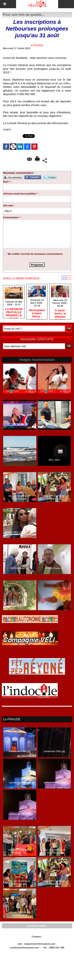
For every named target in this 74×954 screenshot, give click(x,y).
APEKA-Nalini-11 (19, 568)
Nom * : (7, 181)
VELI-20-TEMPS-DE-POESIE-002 (19, 851)
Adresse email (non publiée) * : (21, 193)
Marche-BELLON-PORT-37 (19, 532)
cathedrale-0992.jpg (54, 751)
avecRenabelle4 (19, 423)
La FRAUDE (12, 719)
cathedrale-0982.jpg (19, 813)
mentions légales (37, 925)
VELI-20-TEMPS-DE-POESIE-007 (54, 851)
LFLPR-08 (54, 387)
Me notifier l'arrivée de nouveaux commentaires (35, 254)
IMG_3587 (54, 459)
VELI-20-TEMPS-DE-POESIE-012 (19, 914)
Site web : (9, 205)
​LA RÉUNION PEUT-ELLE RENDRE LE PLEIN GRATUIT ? (14, 312)
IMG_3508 (19, 459)
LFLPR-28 (19, 387)
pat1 (54, 604)
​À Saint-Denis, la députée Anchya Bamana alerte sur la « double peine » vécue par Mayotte (60, 313)
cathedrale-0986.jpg (19, 782)
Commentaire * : (12, 217)
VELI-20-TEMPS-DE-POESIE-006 (19, 882)
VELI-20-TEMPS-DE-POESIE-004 (19, 497)
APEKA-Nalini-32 (54, 568)
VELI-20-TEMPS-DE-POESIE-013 (54, 497)
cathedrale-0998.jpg (19, 751)
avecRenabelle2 (54, 423)
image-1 (19, 604)
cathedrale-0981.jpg (54, 782)
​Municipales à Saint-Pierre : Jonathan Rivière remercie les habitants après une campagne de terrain (37, 313)
